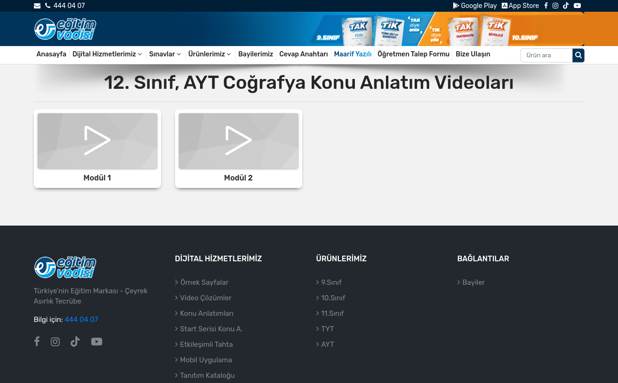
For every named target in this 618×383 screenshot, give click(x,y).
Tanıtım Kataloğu (207, 375)
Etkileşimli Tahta (206, 344)
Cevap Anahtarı (303, 54)
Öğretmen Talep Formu (413, 54)
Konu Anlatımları (207, 313)
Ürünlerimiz (210, 54)
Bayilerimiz (255, 54)
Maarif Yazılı (353, 54)
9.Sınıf (331, 282)
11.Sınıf (332, 313)
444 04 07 (65, 6)
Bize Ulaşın (473, 54)
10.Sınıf (333, 298)
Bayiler (474, 282)
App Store (520, 6)
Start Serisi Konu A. (211, 329)
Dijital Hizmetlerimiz (107, 54)
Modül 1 (97, 177)
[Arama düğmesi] (578, 55)
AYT (327, 344)
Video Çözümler (206, 298)
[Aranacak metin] (547, 55)
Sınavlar (165, 54)
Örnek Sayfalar (205, 282)
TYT (327, 329)
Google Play (475, 6)
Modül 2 (238, 177)
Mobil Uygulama (206, 360)
